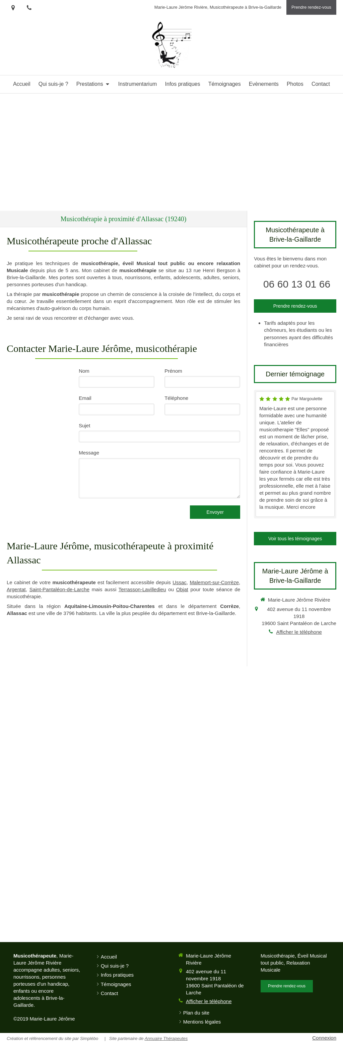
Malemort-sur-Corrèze (214, 582)
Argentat (16, 589)
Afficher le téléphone (299, 632)
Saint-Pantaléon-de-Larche (59, 589)
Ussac (180, 582)
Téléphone (176, 398)
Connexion (324, 1038)
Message (89, 452)
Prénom (173, 371)
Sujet (84, 425)
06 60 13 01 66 (296, 284)
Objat (182, 589)
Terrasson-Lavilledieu (142, 589)
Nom (84, 371)
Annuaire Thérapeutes (166, 1038)
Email (85, 398)
